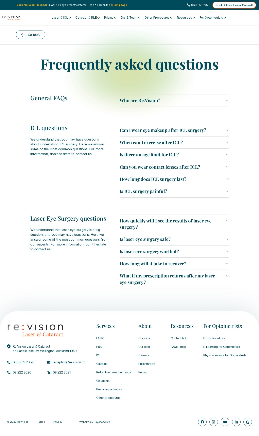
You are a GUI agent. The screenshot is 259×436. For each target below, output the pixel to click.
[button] (174, 100)
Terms (41, 421)
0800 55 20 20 (23, 362)
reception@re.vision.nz (69, 362)
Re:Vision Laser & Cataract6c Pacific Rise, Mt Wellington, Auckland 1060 (45, 349)
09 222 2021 (62, 372)
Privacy (57, 421)
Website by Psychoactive (94, 422)
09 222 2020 (22, 372)
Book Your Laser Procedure (32, 5)
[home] (11, 18)
